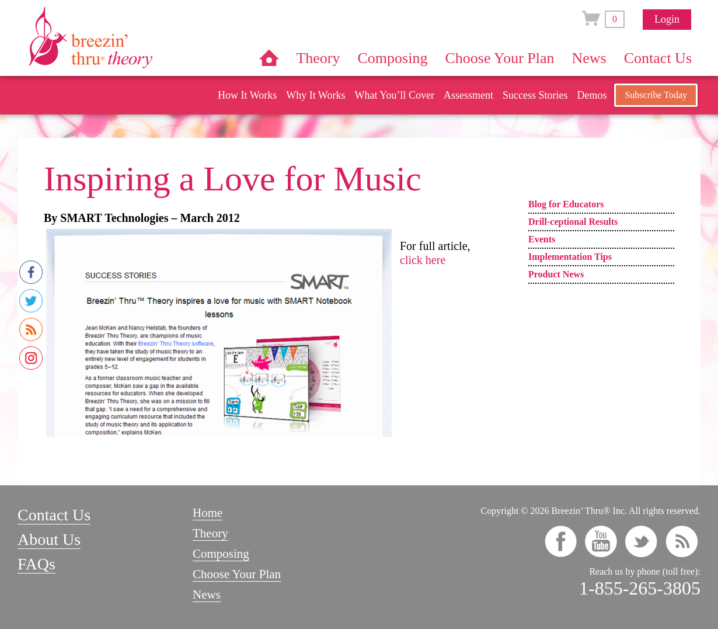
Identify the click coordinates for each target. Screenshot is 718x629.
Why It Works (315, 95)
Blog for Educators (566, 204)
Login (666, 19)
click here (422, 259)
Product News (556, 274)
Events (541, 239)
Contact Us (658, 58)
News (589, 58)
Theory (318, 58)
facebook (561, 541)
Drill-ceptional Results (573, 222)
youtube (601, 541)
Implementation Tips (570, 257)
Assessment (468, 95)
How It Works (247, 95)
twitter (641, 541)
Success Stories (535, 95)
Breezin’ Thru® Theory (125, 37)
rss (681, 541)
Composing (393, 58)
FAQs (36, 564)
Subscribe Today (656, 95)
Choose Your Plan (499, 58)
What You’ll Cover (394, 95)
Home (269, 58)
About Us (49, 539)
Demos (592, 95)
